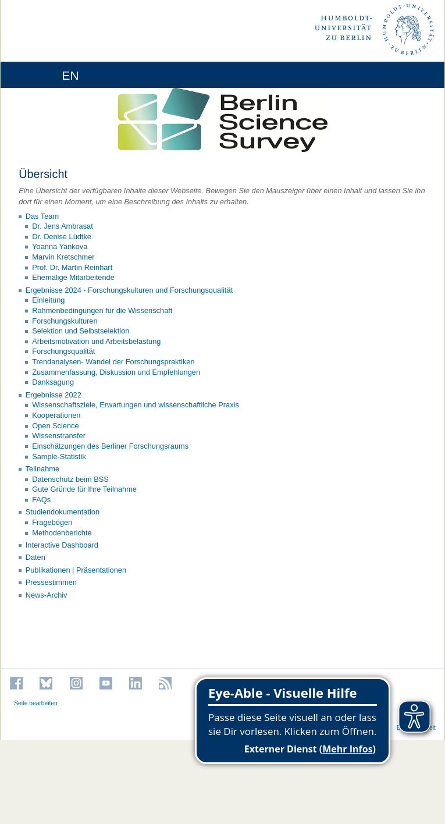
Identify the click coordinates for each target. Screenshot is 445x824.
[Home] (42, 75)
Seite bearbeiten (36, 703)
